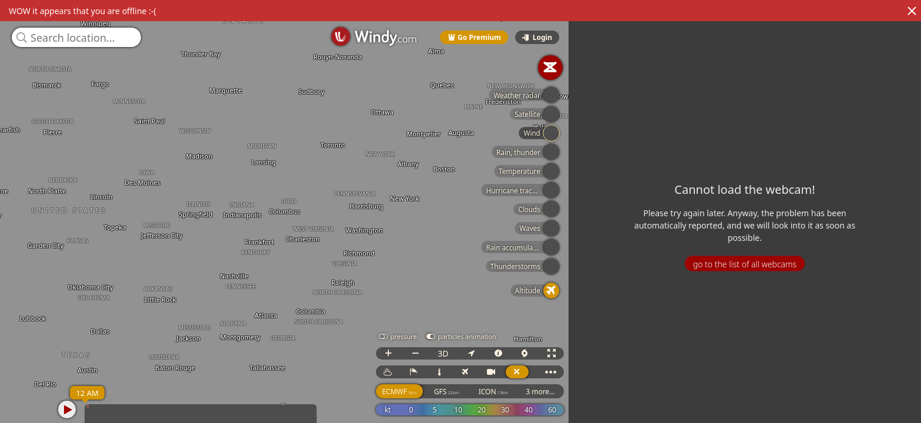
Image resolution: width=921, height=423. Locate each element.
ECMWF (400, 392)
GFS (447, 392)
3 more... (541, 392)
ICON (494, 392)
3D (443, 353)
